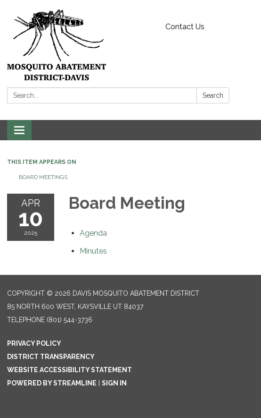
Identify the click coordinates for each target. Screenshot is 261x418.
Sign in (114, 383)
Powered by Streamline (52, 383)
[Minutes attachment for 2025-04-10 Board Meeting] (93, 251)
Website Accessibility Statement (69, 370)
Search (213, 95)
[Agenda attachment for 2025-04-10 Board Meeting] (93, 233)
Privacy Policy (34, 343)
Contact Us (184, 26)
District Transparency (51, 356)
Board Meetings (43, 177)
